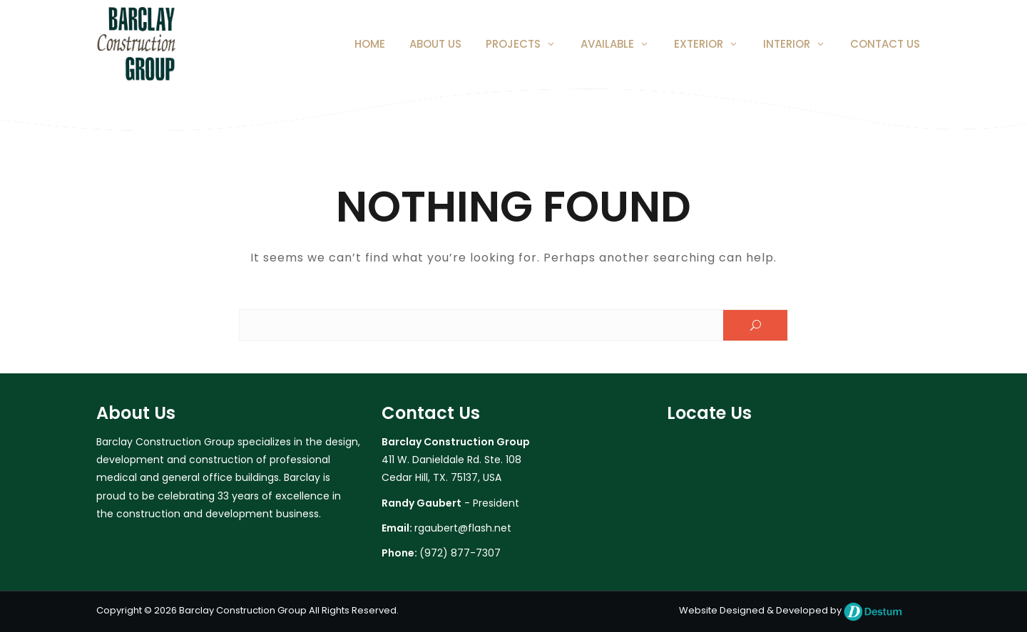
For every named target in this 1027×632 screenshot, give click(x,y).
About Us (435, 43)
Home (369, 43)
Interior (786, 43)
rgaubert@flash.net (462, 528)
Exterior (698, 43)
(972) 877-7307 (460, 553)
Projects (513, 43)
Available (607, 43)
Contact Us (885, 43)
